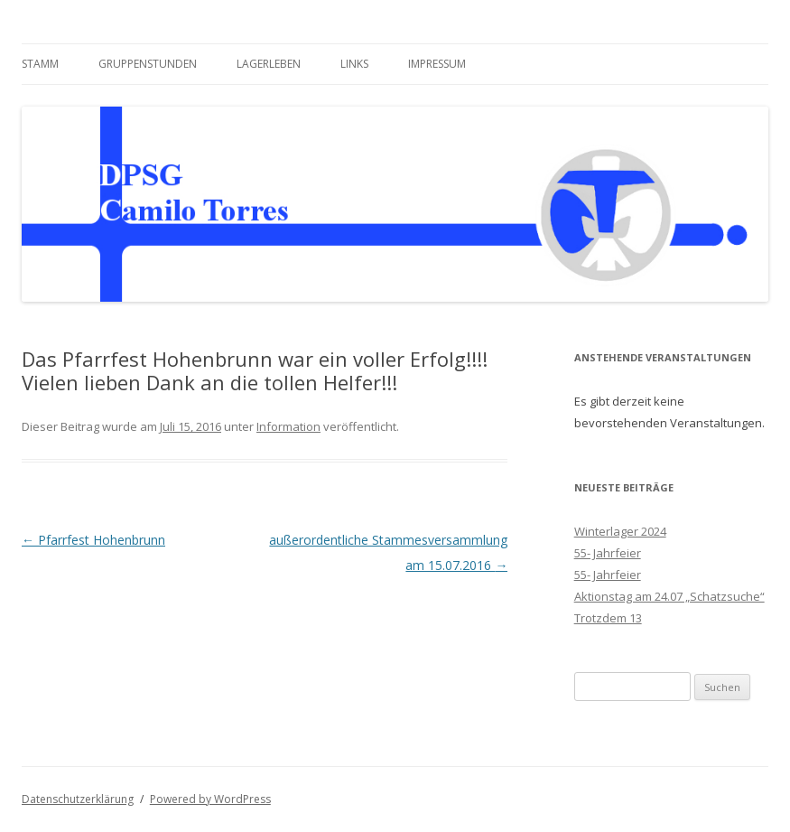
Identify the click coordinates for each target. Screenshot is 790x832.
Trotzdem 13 (608, 618)
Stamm (40, 63)
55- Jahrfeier (607, 553)
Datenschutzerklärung (78, 799)
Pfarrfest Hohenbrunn (93, 539)
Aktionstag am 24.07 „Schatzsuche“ (669, 596)
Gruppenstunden (147, 63)
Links (354, 63)
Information (288, 426)
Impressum (437, 63)
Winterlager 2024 (620, 531)
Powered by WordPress (210, 799)
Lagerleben (269, 63)
